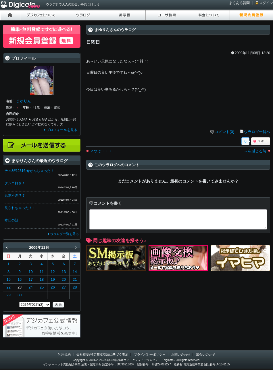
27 (64, 287)
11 (42, 272)
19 (53, 279)
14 (75, 272)
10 (30, 272)
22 (8, 287)
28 (75, 287)
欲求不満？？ (15, 195)
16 (20, 279)
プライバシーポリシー (150, 354)
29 (8, 295)
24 (30, 287)
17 (30, 279)
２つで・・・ (101, 151)
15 (8, 279)
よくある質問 (239, 3)
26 (53, 287)
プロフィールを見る (61, 130)
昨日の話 (11, 220)
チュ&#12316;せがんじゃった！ (29, 171)
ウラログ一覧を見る (64, 234)
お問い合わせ (180, 354)
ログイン (266, 3)
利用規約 (64, 354)
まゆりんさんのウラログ (115, 30)
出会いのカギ (205, 354)
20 (64, 279)
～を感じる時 (255, 151)
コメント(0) (224, 132)
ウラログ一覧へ (257, 132)
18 (42, 279)
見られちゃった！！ (20, 208)
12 (53, 272)
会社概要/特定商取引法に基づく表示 (102, 354)
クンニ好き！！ (17, 183)
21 (75, 279)
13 (64, 272)
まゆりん (23, 101)
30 (20, 295)
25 (42, 287)
